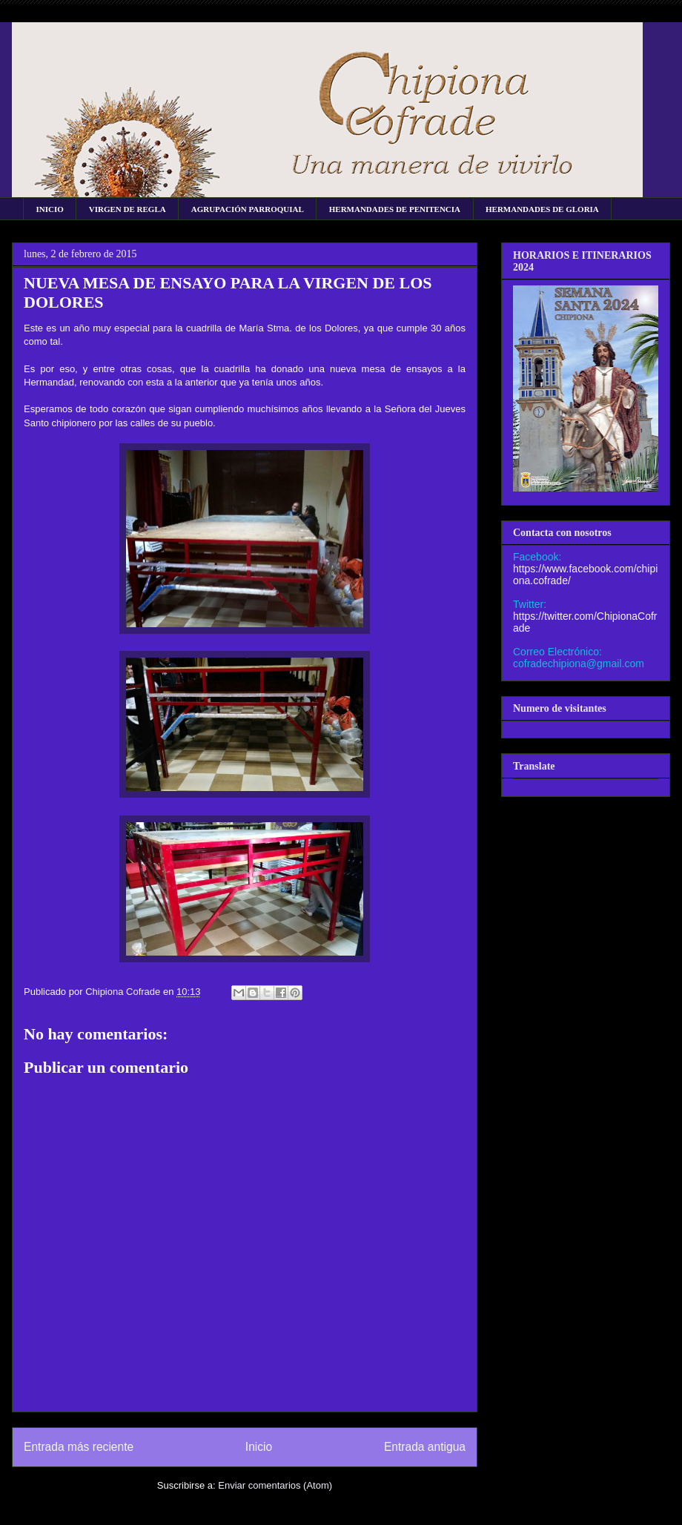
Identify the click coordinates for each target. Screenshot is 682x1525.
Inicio (258, 1446)
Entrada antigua (425, 1446)
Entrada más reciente (78, 1446)
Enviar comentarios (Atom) (275, 1485)
